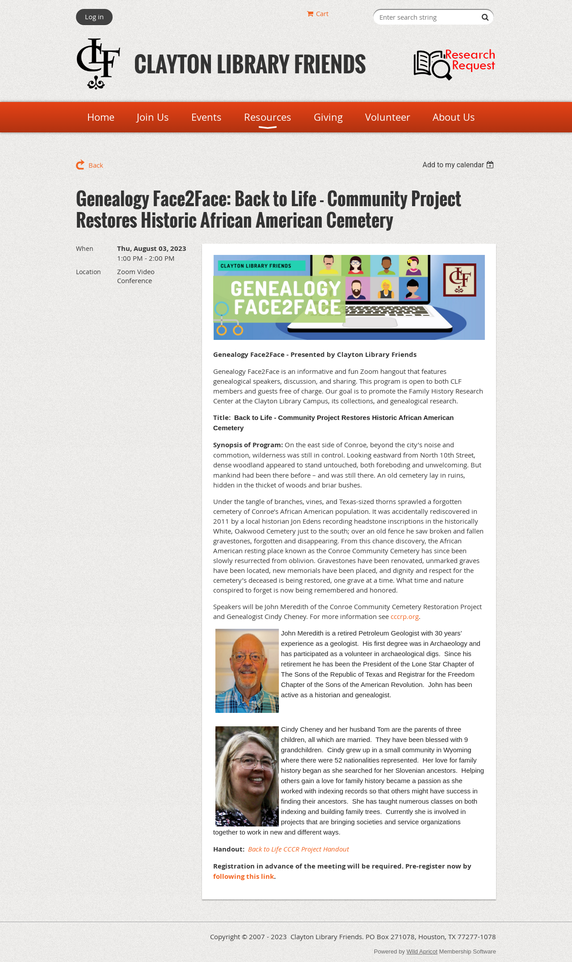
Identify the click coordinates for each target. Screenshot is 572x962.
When (84, 248)
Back (95, 165)
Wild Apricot (422, 951)
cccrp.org (405, 616)
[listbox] (459, 164)
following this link (243, 876)
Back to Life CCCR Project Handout (298, 848)
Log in (94, 16)
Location (88, 271)
